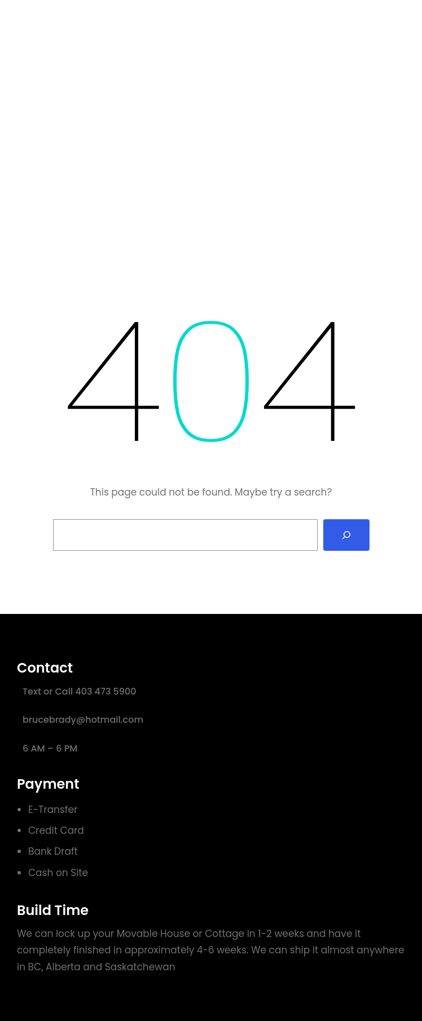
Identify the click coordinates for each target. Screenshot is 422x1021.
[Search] (346, 535)
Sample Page (273, 27)
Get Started (364, 27)
